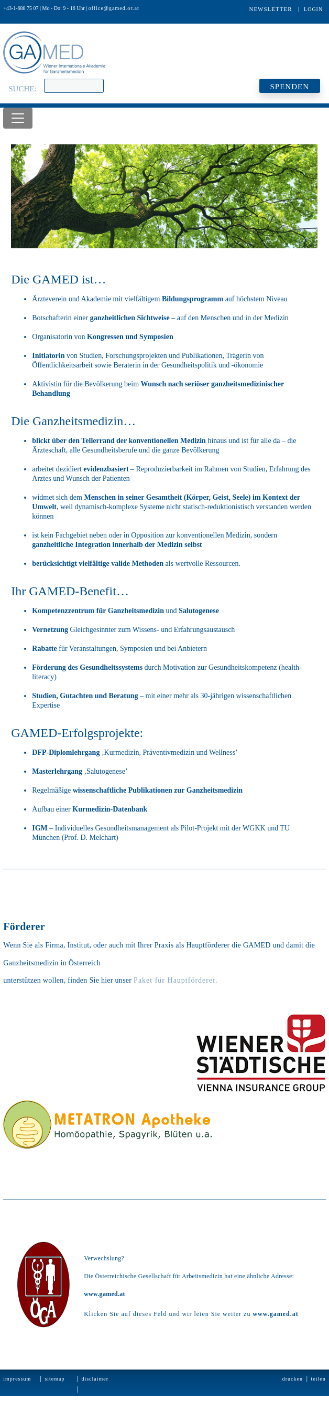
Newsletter (270, 9)
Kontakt (54, 1399)
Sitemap (54, 1379)
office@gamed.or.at (114, 8)
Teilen (318, 1379)
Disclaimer (94, 1379)
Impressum (17, 1379)
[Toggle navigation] (17, 118)
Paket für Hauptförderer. (175, 980)
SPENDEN (289, 86)
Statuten (13, 1399)
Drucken (292, 1379)
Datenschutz (95, 1399)
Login (313, 9)
